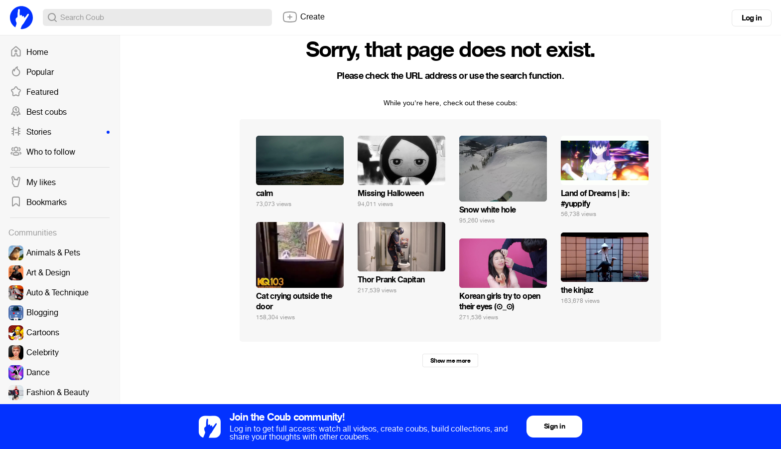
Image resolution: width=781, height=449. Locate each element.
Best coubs (38, 112)
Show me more (450, 361)
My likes (33, 183)
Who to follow (42, 152)
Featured (34, 92)
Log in (752, 18)
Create (303, 17)
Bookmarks (38, 203)
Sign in (554, 426)
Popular (32, 72)
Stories (60, 132)
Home (29, 52)
